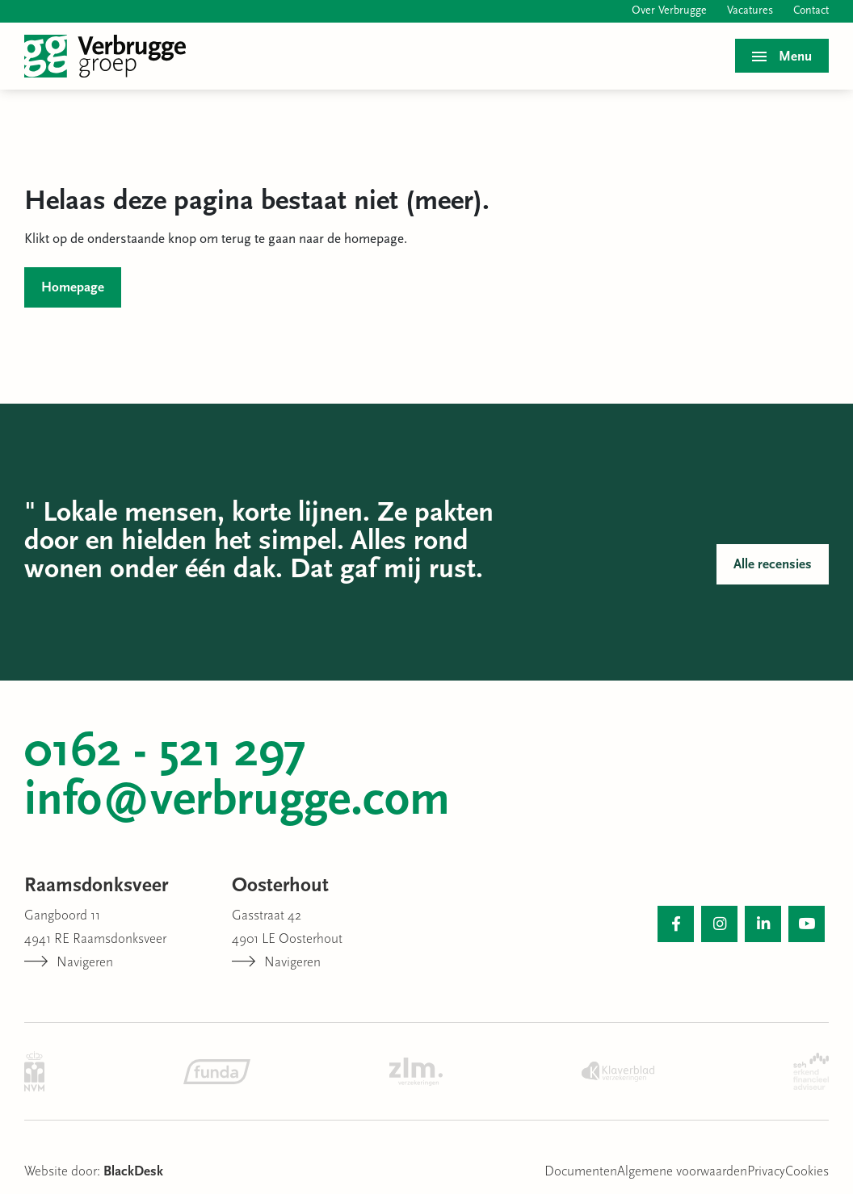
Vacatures (750, 11)
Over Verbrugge (669, 11)
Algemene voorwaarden (682, 1172)
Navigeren (68, 963)
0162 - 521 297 (165, 753)
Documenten (580, 1172)
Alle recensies (772, 565)
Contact (811, 11)
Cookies (807, 1172)
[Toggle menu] (782, 56)
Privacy (766, 1172)
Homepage (72, 288)
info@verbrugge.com (237, 801)
